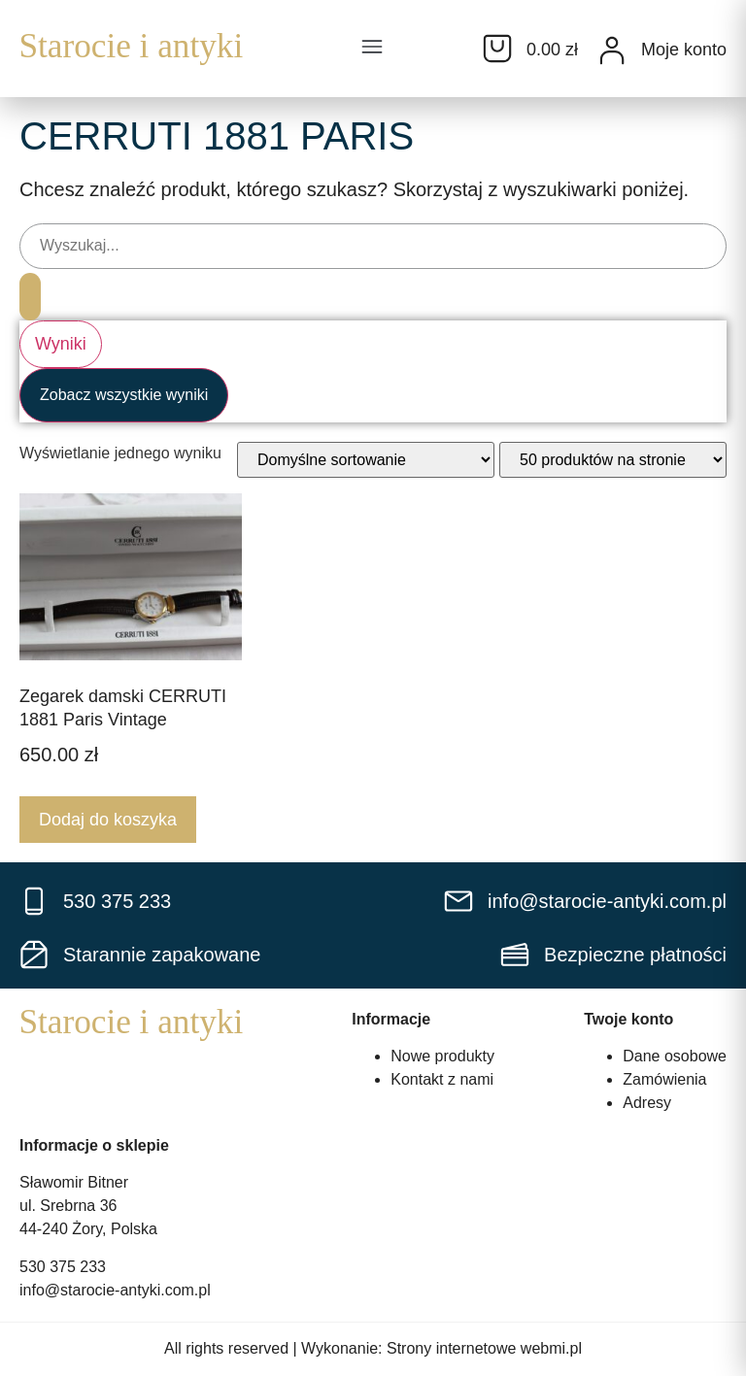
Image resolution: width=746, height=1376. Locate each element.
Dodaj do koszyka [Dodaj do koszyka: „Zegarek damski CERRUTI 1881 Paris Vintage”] (108, 819)
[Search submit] (31, 295)
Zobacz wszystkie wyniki (124, 395)
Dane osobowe (675, 1057)
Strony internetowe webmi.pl (484, 1349)
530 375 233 (62, 1267)
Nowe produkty (442, 1057)
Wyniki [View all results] (60, 344)
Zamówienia (664, 1080)
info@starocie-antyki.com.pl (115, 1291)
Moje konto (684, 49)
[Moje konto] (612, 50)
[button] (372, 48)
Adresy (647, 1103)
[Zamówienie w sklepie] (365, 461)
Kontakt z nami (441, 1080)
